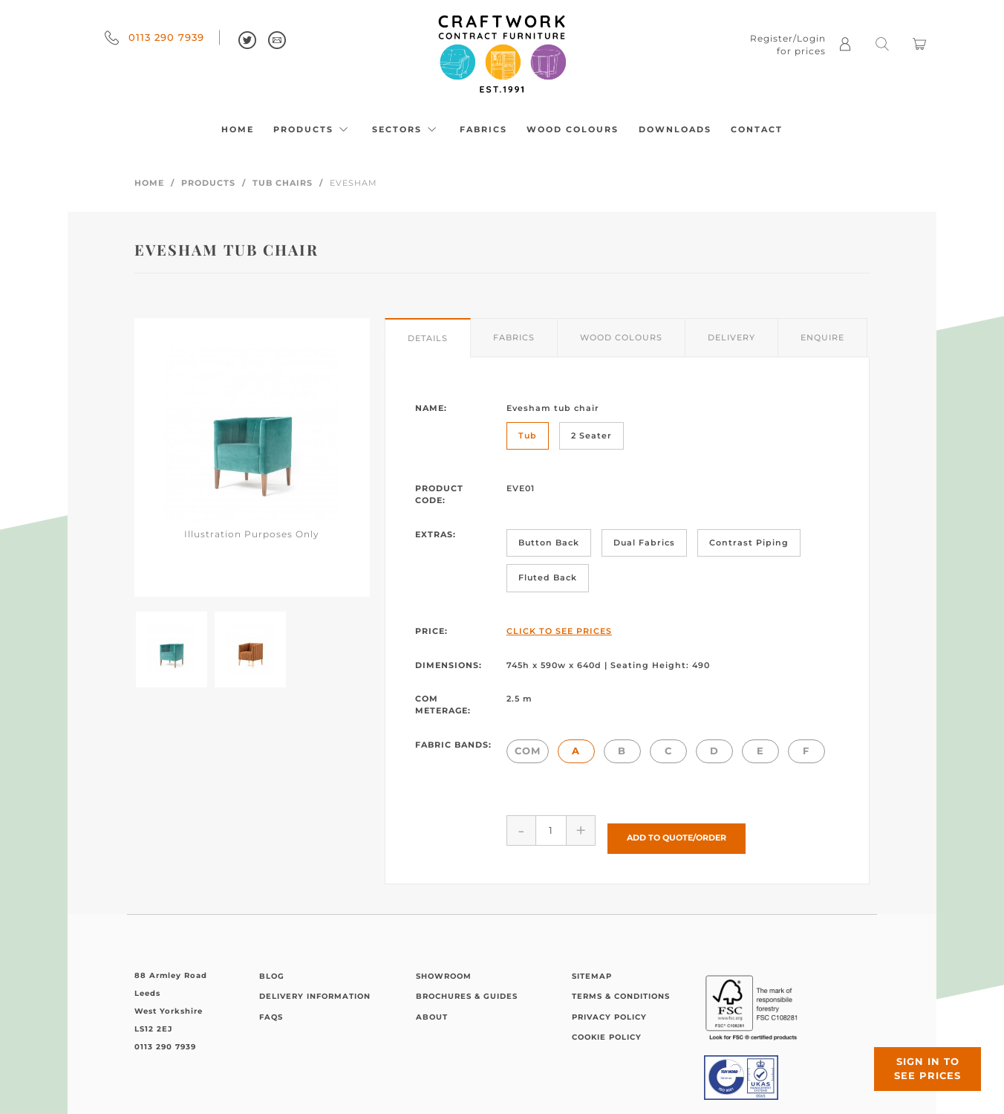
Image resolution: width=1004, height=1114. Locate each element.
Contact (757, 129)
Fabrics (483, 129)
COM (528, 751)
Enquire (822, 337)
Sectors (406, 129)
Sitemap (592, 968)
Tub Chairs (282, 183)
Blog (271, 968)
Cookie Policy (607, 1029)
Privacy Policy (609, 1009)
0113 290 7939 (154, 37)
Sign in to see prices (915, 1057)
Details (428, 338)
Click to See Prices (559, 631)
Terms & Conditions (621, 988)
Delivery (731, 337)
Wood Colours (573, 129)
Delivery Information (315, 988)
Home (237, 129)
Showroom (444, 968)
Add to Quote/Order (676, 830)
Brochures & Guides (467, 988)
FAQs (271, 1009)
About (432, 1009)
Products (312, 129)
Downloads (675, 129)
